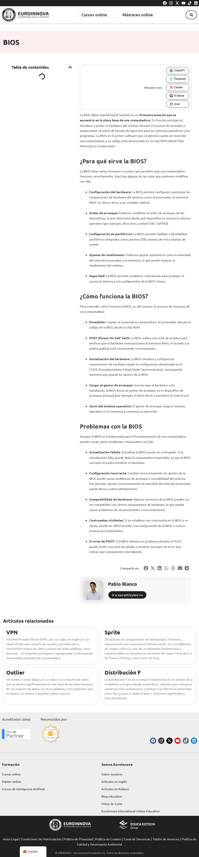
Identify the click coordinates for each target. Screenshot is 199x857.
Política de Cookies (108, 839)
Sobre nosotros (111, 774)
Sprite (112, 632)
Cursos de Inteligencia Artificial (23, 789)
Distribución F (123, 672)
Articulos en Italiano (115, 789)
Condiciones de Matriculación (41, 839)
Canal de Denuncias (137, 839)
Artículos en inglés (114, 781)
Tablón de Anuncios (166, 839)
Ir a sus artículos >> (127, 595)
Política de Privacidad (78, 839)
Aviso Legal (11, 839)
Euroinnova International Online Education (130, 811)
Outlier (15, 672)
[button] (191, 14)
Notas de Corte (111, 804)
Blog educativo (111, 796)
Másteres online (137, 14)
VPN (12, 632)
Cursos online (94, 14)
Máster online (11, 781)
